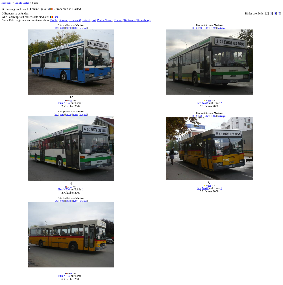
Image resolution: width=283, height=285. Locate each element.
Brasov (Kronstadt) (70, 20)
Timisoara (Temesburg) (137, 20)
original (83, 28)
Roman (118, 20)
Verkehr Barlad (22, 2)
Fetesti (86, 20)
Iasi (56, 16)
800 (62, 28)
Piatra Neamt (104, 20)
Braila (53, 20)
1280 (75, 28)
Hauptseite (6, 2)
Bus (60, 103)
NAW (67, 103)
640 (56, 28)
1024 (68, 28)
